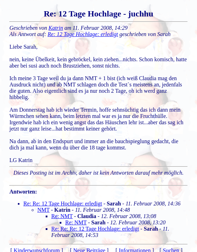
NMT (43, 210)
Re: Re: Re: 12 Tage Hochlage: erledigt (95, 229)
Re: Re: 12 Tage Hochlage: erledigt (62, 203)
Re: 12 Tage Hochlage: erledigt (83, 34)
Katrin (55, 28)
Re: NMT (62, 216)
